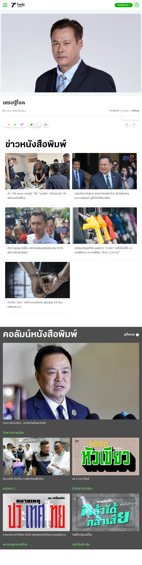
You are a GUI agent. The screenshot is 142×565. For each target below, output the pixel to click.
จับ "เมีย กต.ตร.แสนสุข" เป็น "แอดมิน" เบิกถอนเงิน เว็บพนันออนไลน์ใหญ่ (36, 196)
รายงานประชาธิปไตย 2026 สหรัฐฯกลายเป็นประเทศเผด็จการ (34, 534)
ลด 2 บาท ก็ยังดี (80, 479)
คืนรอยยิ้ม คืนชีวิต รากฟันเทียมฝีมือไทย (23, 479)
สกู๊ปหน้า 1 (9, 488)
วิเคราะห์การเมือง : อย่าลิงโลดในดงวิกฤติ (24, 423)
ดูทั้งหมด (131, 335)
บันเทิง (125, 111)
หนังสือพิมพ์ (114, 111)
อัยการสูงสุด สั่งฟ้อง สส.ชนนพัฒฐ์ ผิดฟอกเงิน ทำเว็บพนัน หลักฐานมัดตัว (35, 250)
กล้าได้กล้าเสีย (81, 544)
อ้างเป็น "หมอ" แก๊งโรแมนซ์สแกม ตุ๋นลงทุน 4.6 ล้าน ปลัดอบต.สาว (34, 304)
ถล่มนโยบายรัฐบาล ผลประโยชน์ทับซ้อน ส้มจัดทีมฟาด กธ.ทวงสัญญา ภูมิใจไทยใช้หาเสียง (101, 196)
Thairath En (123, 5)
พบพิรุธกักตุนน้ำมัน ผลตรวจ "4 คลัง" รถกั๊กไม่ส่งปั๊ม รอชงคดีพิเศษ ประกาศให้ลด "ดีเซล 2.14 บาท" (103, 250)
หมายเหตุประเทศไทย (15, 544)
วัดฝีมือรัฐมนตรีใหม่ (82, 534)
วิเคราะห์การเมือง (13, 432)
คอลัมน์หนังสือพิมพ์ (40, 335)
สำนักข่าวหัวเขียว (82, 488)
